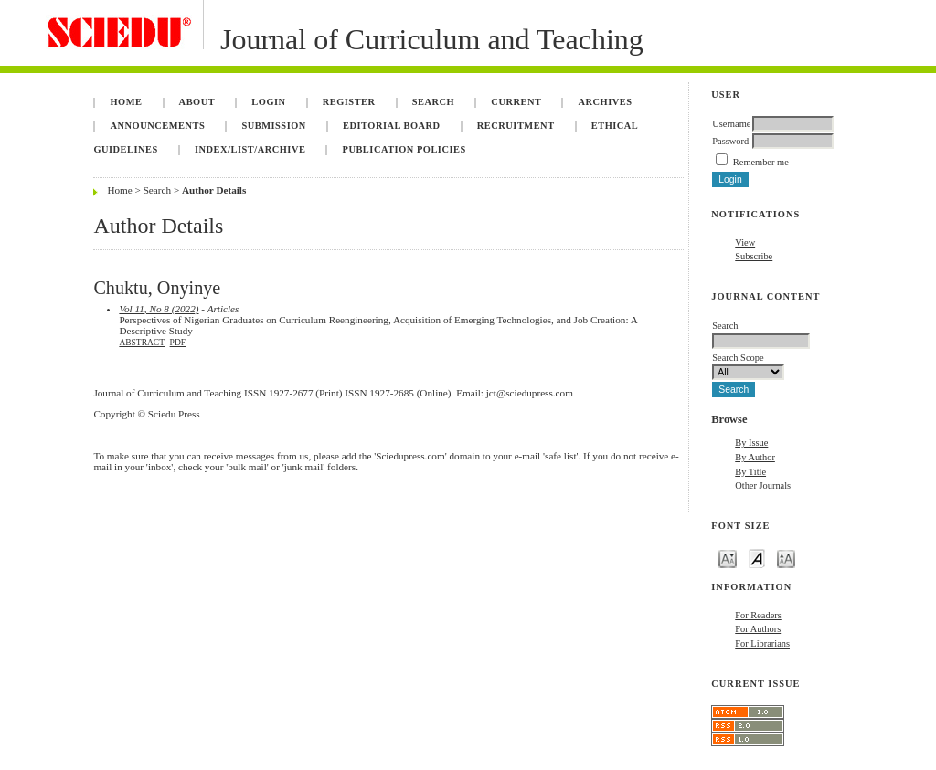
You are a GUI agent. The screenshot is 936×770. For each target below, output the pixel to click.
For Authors (758, 629)
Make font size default (757, 557)
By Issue (751, 443)
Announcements (157, 126)
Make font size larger (786, 557)
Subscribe (753, 256)
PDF (178, 342)
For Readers (758, 615)
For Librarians (762, 643)
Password (730, 141)
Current (516, 102)
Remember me (761, 162)
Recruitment (516, 126)
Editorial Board (392, 126)
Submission (273, 126)
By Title (750, 472)
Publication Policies (404, 149)
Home (126, 102)
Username (731, 124)
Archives (606, 102)
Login (268, 102)
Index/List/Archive (250, 149)
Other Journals (763, 485)
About (197, 102)
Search (433, 102)
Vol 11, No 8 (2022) (158, 308)
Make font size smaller (727, 557)
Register (349, 102)
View (745, 242)
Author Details (214, 190)
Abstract (142, 342)
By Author (755, 457)
